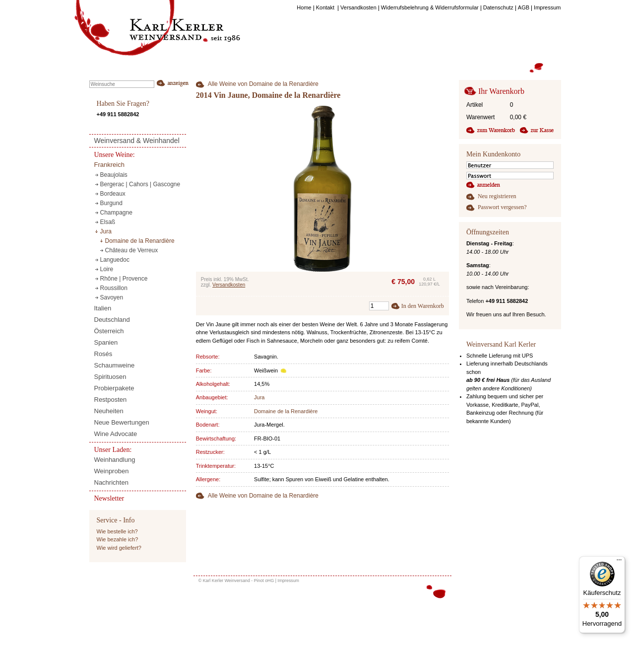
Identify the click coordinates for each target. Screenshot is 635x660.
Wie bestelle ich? (117, 531)
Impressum (288, 580)
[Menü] (619, 562)
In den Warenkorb (422, 305)
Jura (259, 397)
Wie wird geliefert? (119, 548)
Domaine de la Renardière (286, 411)
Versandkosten (228, 285)
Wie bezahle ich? (117, 539)
